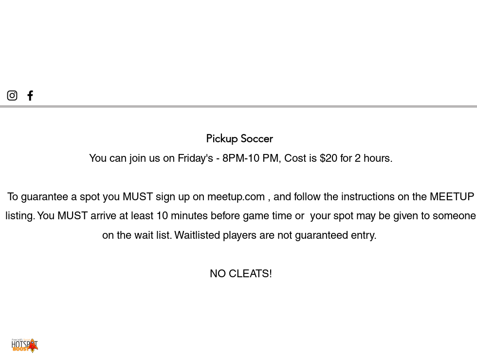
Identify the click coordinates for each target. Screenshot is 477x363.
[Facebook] (30, 95)
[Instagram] (12, 95)
